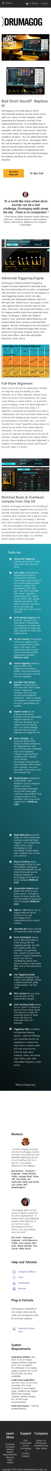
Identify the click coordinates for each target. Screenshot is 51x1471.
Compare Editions (10, 1448)
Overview (10, 1444)
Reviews (10, 1457)
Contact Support (26, 1455)
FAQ (26, 1440)
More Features (25, 1084)
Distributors (41, 1443)
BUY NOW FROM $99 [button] (13, 173)
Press (10, 1460)
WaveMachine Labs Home (41, 1447)
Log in (44, 3)
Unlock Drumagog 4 (25, 1448)
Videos (10, 1462)
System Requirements (10, 1453)
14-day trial (36, 173)
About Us (41, 1440)
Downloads (25, 1443)
